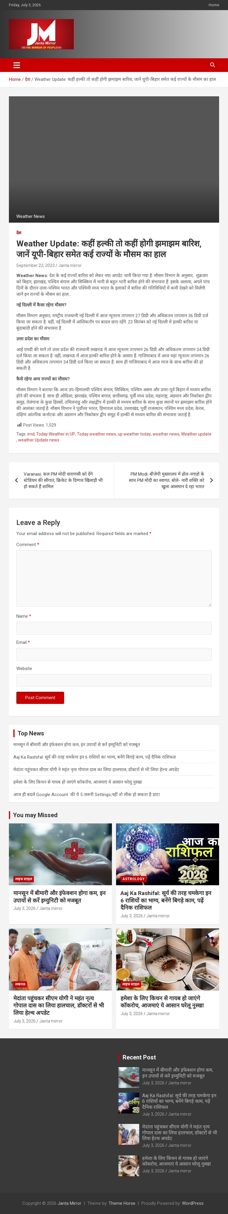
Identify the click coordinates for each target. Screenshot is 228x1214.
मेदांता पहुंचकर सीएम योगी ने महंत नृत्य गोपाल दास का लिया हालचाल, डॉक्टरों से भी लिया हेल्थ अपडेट (96, 769)
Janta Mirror (69, 1203)
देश (18, 232)
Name (23, 616)
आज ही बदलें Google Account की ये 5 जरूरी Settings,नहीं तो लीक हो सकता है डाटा (86, 794)
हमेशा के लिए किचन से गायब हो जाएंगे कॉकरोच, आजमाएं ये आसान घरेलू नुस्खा (77, 782)
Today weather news (96, 434)
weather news (166, 434)
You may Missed (35, 815)
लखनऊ (20, 984)
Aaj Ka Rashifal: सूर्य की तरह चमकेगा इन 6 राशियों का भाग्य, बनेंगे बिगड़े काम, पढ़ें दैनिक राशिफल (94, 757)
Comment (27, 544)
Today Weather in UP (55, 434)
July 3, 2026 (24, 908)
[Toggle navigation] (17, 65)
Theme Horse (122, 1203)
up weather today (134, 434)
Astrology (133, 879)
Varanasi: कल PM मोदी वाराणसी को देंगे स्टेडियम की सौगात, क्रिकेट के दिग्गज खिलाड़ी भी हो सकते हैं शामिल (63, 480)
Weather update (196, 434)
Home (214, 5)
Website (24, 668)
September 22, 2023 (35, 265)
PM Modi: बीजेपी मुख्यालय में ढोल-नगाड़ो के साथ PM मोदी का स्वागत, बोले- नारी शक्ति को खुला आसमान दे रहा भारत (166, 480)
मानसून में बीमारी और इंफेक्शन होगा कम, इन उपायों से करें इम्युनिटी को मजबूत (76, 744)
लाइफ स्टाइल (23, 879)
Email (23, 642)
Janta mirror (70, 265)
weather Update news (38, 440)
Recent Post (139, 1057)
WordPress (193, 1203)
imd (30, 434)
